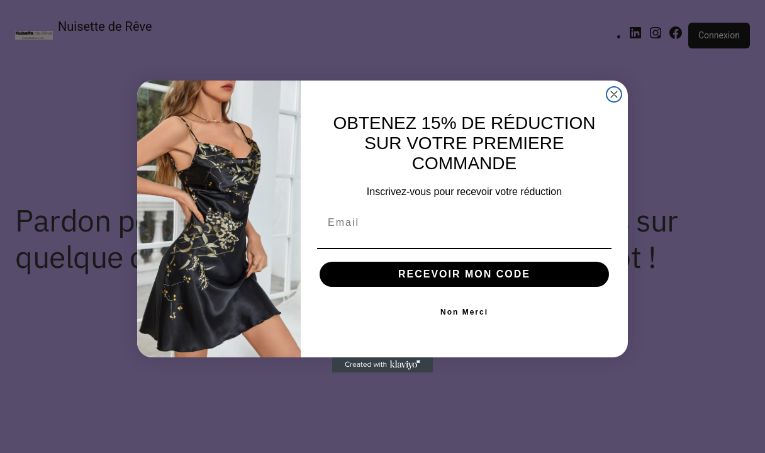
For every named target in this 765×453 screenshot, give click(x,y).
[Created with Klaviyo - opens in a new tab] (382, 364)
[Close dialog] (614, 94)
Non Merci (464, 312)
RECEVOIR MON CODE (464, 274)
